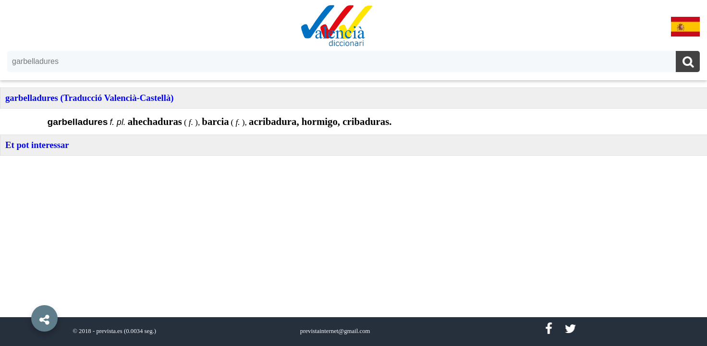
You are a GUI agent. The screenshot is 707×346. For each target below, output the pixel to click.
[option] (353, 173)
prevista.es (109, 331)
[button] (24, 296)
